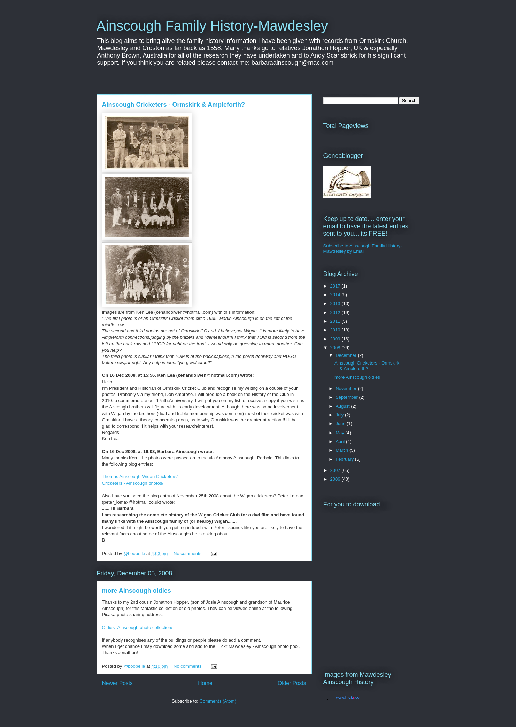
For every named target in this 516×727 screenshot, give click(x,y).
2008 (336, 347)
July (340, 415)
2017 (336, 286)
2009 (336, 339)
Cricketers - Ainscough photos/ (132, 483)
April (341, 441)
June (341, 423)
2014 (336, 294)
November (347, 388)
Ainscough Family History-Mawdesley (212, 25)
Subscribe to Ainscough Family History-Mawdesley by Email (362, 248)
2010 (336, 329)
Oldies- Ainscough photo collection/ (137, 627)
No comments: (189, 553)
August (343, 406)
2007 (336, 470)
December (347, 355)
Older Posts (292, 683)
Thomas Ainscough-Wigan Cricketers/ (140, 476)
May (340, 432)
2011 (336, 321)
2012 (336, 312)
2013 (336, 303)
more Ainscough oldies (136, 590)
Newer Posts (117, 683)
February (345, 459)
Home (205, 683)
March (342, 450)
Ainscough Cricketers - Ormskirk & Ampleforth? (173, 104)
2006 (336, 479)
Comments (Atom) (218, 701)
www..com (349, 697)
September (347, 397)
